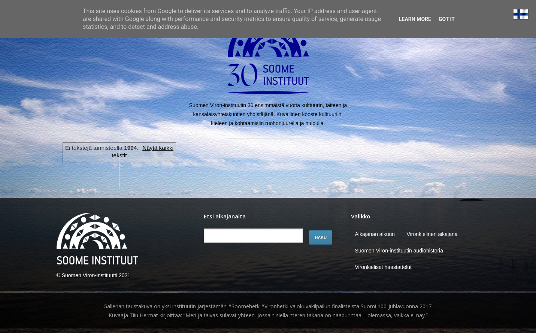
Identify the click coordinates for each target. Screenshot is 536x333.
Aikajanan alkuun (375, 234)
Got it (447, 19)
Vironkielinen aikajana (432, 234)
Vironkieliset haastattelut (383, 267)
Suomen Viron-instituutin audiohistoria (399, 251)
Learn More (415, 19)
